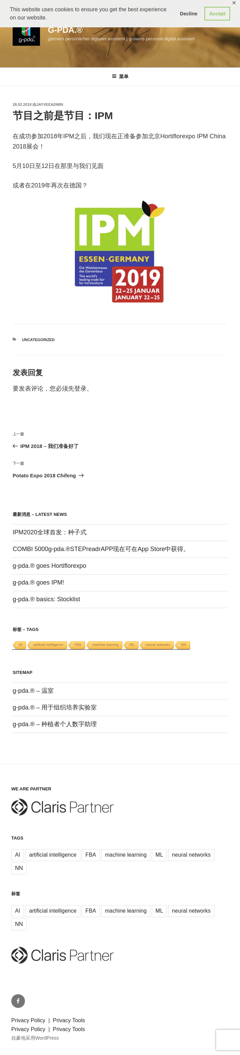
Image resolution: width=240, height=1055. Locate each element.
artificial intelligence (48, 645)
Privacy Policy (29, 1020)
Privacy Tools (69, 1020)
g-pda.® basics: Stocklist (46, 599)
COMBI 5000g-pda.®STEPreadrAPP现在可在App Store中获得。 (101, 549)
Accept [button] (217, 13)
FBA (78, 645)
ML (132, 645)
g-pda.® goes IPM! (38, 582)
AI (20, 645)
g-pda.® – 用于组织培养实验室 (55, 707)
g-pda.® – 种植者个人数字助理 (55, 724)
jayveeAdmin (49, 104)
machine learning (106, 645)
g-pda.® (65, 29)
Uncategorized (38, 340)
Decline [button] (188, 13)
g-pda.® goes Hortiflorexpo (49, 565)
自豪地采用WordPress (35, 1038)
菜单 (120, 76)
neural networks (158, 645)
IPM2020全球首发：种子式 (49, 532)
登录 (80, 388)
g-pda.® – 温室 (33, 690)
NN (183, 645)
